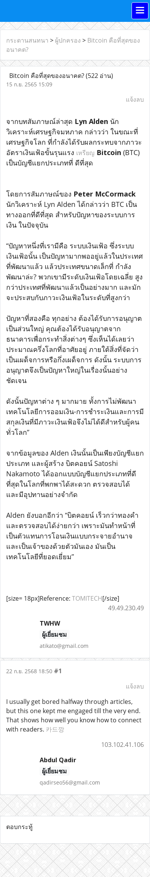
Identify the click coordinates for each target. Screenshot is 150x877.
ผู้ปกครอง (68, 40)
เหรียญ (85, 153)
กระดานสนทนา (27, 40)
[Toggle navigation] (140, 10)
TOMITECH (87, 598)
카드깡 (55, 729)
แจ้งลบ (135, 99)
